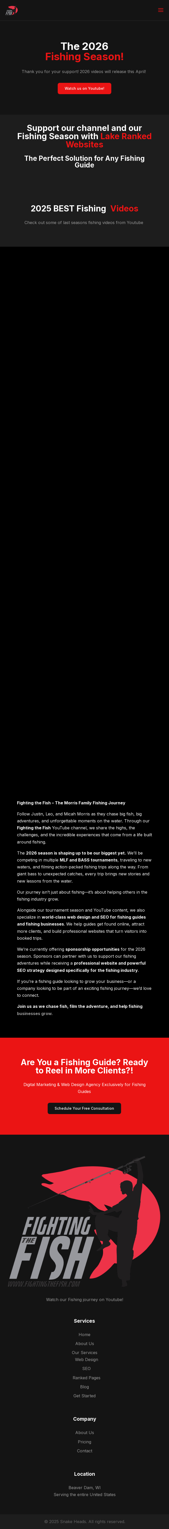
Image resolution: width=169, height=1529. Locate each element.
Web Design (86, 1359)
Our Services (84, 1352)
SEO (86, 1368)
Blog (84, 1386)
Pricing (84, 1441)
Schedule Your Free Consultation (84, 1108)
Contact (84, 1450)
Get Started (84, 1395)
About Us (84, 1343)
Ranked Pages (86, 1377)
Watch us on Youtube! (84, 88)
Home (84, 1334)
